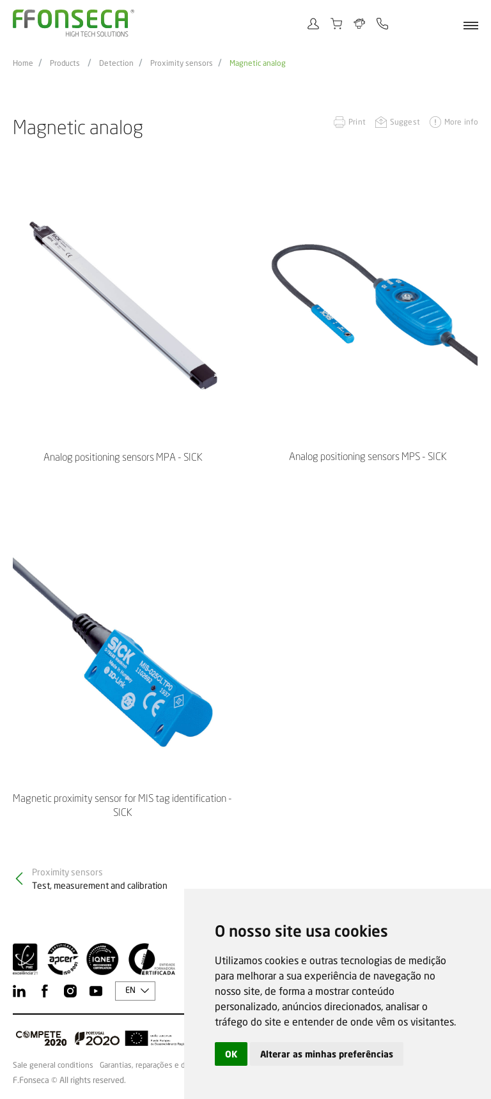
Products (65, 63)
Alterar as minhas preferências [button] (326, 1054)
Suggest (405, 122)
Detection (116, 63)
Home (23, 63)
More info (461, 122)
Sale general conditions (53, 1065)
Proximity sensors (181, 63)
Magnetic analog (258, 63)
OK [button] (231, 1054)
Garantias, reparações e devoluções (160, 1065)
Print (357, 122)
